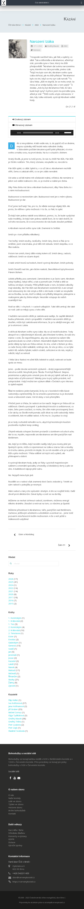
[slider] (38, 132)
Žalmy (11, 682)
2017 (10, 597)
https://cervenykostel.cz (24, 881)
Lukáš (11, 664)
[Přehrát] (14, 132)
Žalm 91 (61, 545)
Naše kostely (14, 798)
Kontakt (12, 813)
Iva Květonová (15, 703)
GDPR (11, 839)
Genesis (36, 50)
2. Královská (14, 630)
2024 (10, 585)
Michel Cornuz (14, 712)
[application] (41, 132)
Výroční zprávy (15, 845)
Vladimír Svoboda (16, 731)
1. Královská (14, 621)
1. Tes (11, 624)
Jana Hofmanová (16, 706)
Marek (11, 667)
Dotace (11, 842)
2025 (10, 582)
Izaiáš (11, 648)
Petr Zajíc (12, 727)
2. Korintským (14, 627)
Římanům (12, 676)
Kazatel (12, 661)
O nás (11, 795)
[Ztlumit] (62, 132)
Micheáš (12, 673)
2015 (10, 603)
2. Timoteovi (14, 633)
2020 (10, 594)
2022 (66, 46)
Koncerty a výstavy (17, 836)
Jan (9, 651)
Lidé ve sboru (14, 801)
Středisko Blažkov (16, 833)
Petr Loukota (14, 724)
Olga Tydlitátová (16, 715)
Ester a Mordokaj (26, 534)
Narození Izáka (42, 41)
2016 (10, 600)
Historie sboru (15, 807)
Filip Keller (13, 700)
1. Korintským (14, 618)
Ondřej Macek (53, 46)
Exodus (11, 639)
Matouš (11, 670)
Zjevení (11, 685)
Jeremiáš (12, 655)
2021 (10, 591)
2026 (10, 579)
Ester (11, 636)
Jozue (11, 658)
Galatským (13, 642)
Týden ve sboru (15, 804)
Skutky (11, 679)
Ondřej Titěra (14, 721)
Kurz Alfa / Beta (15, 830)
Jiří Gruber (13, 709)
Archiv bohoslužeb (16, 810)
